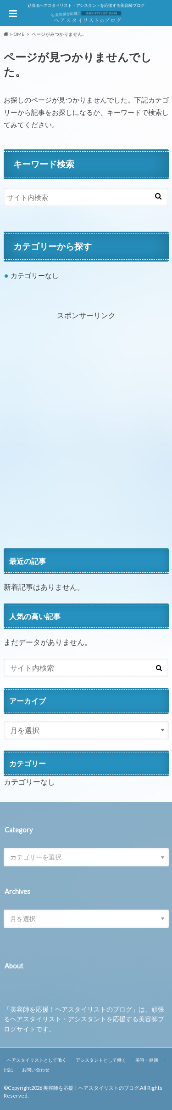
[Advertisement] (86, 440)
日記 (8, 1069)
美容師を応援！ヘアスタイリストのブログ (91, 1088)
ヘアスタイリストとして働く (37, 1060)
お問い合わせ (36, 1069)
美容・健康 (146, 1060)
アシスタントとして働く (101, 1060)
